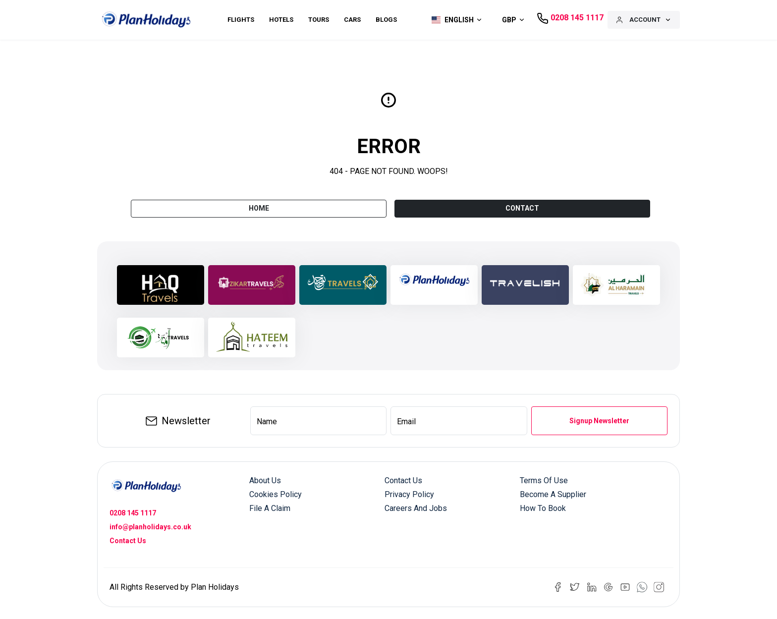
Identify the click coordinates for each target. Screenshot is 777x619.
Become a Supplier (553, 494)
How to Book (543, 508)
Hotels (281, 19)
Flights (240, 19)
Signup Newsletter (599, 421)
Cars (352, 19)
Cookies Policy (275, 494)
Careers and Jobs (416, 508)
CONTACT (522, 208)
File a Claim (269, 508)
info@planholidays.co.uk (150, 527)
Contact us (403, 480)
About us (265, 480)
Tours (318, 19)
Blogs (386, 19)
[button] (454, 20)
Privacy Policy (409, 494)
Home (259, 208)
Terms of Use (544, 480)
